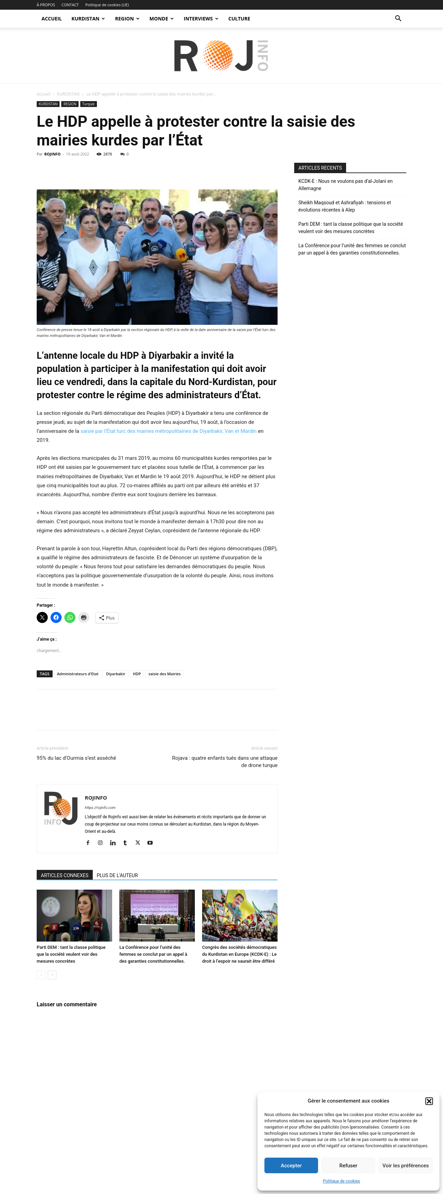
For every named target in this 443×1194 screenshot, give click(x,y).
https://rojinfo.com (100, 807)
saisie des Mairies (164, 673)
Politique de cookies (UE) (107, 4)
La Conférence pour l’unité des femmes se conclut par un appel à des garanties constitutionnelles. (153, 954)
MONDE (162, 18)
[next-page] (52, 975)
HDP (137, 673)
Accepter (291, 1165)
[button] (429, 1101)
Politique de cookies (341, 1181)
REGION (127, 18)
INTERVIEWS (201, 18)
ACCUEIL (52, 18)
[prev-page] (41, 975)
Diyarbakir (115, 673)
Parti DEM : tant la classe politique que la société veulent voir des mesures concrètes (71, 954)
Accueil (43, 94)
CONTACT (70, 4)
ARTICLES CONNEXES (65, 875)
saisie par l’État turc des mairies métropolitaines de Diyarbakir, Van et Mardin (169, 431)
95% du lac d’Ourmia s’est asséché (76, 758)
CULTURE (239, 18)
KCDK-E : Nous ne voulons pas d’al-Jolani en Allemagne (345, 184)
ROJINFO (52, 154)
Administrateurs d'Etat (78, 673)
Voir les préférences (405, 1165)
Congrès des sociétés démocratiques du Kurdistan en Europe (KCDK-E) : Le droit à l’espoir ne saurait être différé (239, 954)
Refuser (348, 1165)
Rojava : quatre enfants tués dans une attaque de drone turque (225, 761)
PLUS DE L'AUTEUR (117, 875)
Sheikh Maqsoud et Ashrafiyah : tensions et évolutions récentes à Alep (344, 206)
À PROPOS (46, 4)
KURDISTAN (88, 18)
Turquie (88, 103)
